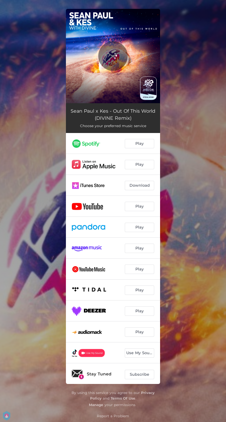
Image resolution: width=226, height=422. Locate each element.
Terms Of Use (123, 398)
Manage (96, 405)
